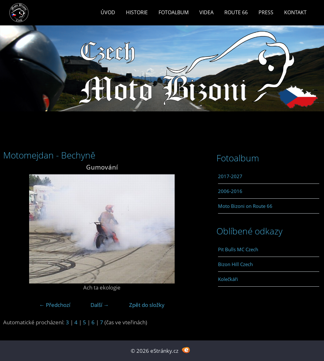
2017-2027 (230, 176)
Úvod (108, 12)
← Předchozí (54, 304)
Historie (137, 12)
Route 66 (236, 12)
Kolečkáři (228, 279)
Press (266, 12)
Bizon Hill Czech (235, 264)
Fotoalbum (174, 12)
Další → (99, 304)
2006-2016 (230, 191)
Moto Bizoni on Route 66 (245, 206)
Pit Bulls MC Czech (238, 249)
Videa (206, 12)
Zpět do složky (147, 304)
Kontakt (295, 12)
